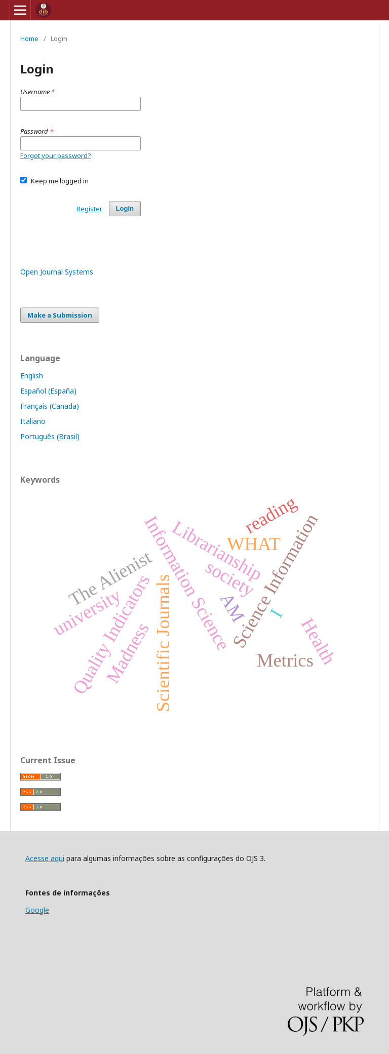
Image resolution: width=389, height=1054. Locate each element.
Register (89, 208)
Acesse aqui (44, 858)
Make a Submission (59, 315)
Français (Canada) (49, 406)
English (31, 375)
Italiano (33, 421)
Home (29, 38)
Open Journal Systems (56, 272)
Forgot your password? (55, 155)
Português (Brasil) (50, 436)
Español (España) (48, 391)
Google (37, 910)
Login (125, 208)
